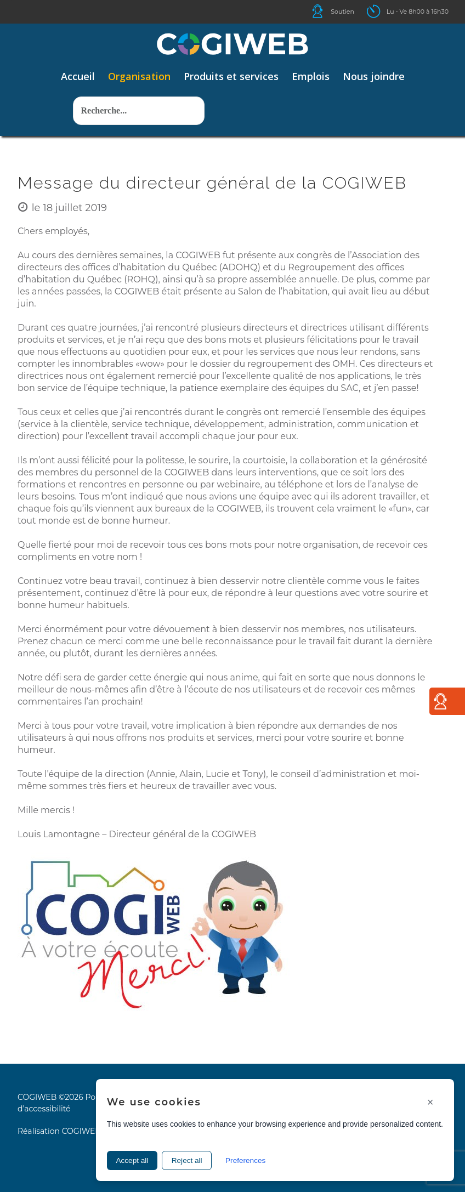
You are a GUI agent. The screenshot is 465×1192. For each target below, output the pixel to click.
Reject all (193, 1159)
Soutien (342, 11)
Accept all (134, 1159)
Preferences (256, 1159)
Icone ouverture (383, 11)
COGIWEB (81, 1131)
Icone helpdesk (327, 11)
